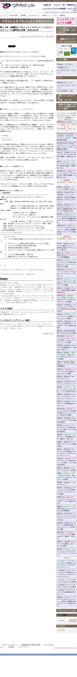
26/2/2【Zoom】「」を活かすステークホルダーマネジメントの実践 (66, 356)
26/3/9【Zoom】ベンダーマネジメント (67, 483)
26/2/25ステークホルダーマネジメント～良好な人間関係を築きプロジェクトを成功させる (66, 218)
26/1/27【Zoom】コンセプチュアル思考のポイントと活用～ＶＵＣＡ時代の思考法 (66, 325)
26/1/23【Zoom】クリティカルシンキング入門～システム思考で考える (66, 308)
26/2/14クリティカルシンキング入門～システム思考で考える (66, 389)
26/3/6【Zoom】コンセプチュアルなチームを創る (66, 469)
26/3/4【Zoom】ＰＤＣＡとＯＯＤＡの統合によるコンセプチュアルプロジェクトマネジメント (66, 452)
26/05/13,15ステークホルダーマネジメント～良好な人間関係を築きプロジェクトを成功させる (66, 230)
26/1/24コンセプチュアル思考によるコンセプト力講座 (66, 316)
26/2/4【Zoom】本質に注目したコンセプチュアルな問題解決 (66, 364)
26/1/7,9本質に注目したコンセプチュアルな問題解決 (66, 255)
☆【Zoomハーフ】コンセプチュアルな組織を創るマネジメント (66, 592)
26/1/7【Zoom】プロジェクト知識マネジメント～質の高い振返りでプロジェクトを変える (66, 247)
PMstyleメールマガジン (67, 64)
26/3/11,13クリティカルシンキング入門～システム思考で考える (66, 500)
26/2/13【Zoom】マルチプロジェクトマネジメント (66, 383)
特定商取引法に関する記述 (31, 645)
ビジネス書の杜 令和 (67, 91)
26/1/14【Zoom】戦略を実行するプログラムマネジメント (66, 200)
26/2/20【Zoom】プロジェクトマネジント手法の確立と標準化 (66, 420)
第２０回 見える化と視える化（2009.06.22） (18, 274)
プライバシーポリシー (10, 645)
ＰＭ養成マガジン (67, 67)
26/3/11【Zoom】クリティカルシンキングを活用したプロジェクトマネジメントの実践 (66, 491)
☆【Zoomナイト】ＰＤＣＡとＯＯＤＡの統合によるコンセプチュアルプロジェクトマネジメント (66, 573)
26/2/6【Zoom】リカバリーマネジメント (67, 377)
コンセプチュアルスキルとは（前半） (30, 230)
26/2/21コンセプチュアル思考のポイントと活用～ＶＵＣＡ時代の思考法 (66, 428)
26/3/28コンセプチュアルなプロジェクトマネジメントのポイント (66, 552)
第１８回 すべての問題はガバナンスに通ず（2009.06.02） (23, 269)
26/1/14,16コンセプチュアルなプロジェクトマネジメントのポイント (66, 273)
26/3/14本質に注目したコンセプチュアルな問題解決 (66, 508)
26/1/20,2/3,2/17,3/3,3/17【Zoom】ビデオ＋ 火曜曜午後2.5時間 (66, 137)
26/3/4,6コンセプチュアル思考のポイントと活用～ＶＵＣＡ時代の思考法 (66, 462)
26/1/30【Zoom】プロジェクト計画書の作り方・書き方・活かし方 (66, 347)
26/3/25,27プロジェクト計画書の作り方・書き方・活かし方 (66, 535)
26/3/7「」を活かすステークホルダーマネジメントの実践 (66, 476)
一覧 (4, 265)
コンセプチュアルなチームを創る (66, 580)
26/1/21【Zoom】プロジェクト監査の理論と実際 (66, 290)
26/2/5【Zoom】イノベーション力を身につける (66, 188)
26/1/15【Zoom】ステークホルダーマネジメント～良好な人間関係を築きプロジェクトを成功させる (66, 208)
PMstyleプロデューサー (67, 82)
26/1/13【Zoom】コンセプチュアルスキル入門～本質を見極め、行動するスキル (66, 155)
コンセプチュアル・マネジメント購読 (34, 312)
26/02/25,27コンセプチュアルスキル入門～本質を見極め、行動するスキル (66, 174)
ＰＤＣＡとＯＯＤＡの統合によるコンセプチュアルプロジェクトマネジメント (66, 564)
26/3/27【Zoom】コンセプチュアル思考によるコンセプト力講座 (66, 544)
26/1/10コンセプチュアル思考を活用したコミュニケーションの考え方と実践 (66, 263)
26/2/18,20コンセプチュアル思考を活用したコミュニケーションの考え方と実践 (66, 412)
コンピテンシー (15, 109)
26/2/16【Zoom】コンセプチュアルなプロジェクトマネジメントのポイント (66, 396)
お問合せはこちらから (65, 122)
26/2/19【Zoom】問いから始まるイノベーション (66, 193)
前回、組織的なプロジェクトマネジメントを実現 (17, 56)
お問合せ (13, 328)
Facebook (61, 630)
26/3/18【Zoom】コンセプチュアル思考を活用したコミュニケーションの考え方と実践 (66, 526)
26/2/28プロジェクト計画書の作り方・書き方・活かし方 (66, 437)
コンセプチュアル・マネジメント (66, 72)
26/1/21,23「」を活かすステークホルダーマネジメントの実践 (66, 299)
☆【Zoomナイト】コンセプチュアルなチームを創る (66, 586)
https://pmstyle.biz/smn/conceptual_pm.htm (29, 226)
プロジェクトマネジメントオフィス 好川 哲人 (36, 36)
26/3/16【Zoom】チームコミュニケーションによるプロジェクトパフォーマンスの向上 (66, 517)
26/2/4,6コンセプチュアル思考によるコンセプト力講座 (66, 371)
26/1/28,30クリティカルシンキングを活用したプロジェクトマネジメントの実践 (66, 339)
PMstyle (17, 5)
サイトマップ (23, 647)
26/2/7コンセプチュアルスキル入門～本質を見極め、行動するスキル (66, 165)
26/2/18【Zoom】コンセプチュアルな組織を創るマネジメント (66, 403)
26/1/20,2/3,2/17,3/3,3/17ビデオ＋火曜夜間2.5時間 (66, 146)
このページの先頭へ (48, 334)
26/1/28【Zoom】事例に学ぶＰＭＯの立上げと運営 (66, 332)
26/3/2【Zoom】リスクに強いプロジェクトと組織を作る (66, 444)
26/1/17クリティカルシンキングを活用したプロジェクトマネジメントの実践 (66, 282)
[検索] (62, 621)
